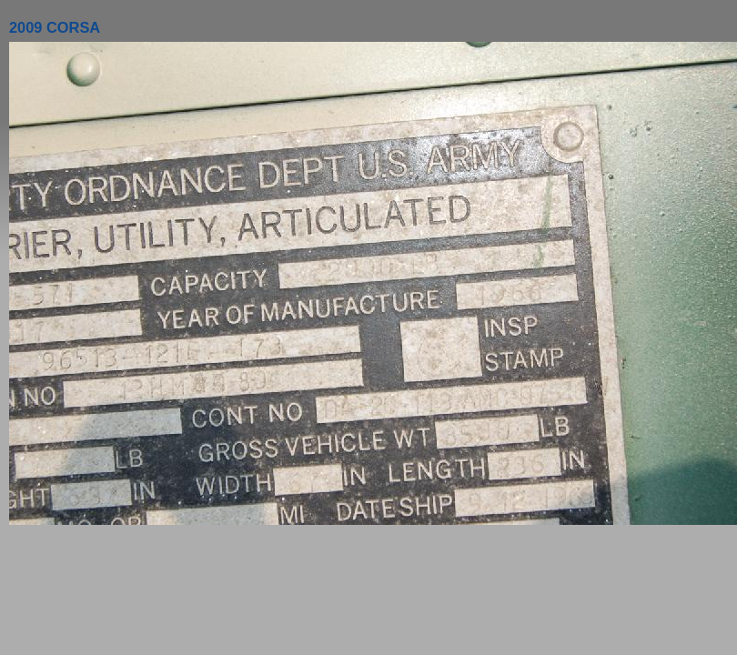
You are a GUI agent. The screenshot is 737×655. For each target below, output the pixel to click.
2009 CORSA (54, 27)
